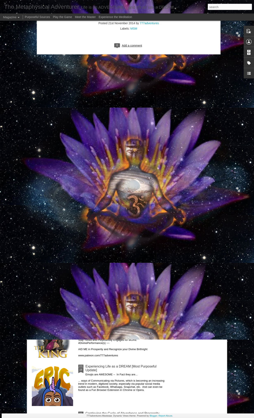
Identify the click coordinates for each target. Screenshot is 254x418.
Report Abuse (165, 415)
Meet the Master (85, 17)
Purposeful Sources (37, 17)
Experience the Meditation (115, 17)
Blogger (153, 415)
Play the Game (62, 17)
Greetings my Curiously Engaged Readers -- (71, 272)
